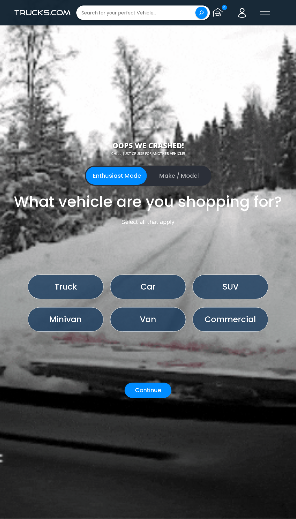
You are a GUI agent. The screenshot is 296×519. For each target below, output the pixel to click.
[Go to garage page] (219, 12)
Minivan (65, 319)
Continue (148, 390)
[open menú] (265, 12)
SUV (230, 286)
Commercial (230, 319)
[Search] (201, 13)
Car (148, 286)
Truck (66, 286)
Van (148, 319)
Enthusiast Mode (117, 176)
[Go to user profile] (242, 12)
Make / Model (179, 176)
